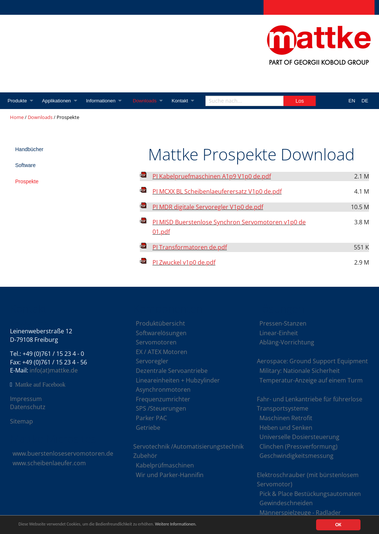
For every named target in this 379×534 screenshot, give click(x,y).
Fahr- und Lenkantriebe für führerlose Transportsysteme (309, 404)
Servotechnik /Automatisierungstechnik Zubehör (188, 451)
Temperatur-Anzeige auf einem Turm (311, 380)
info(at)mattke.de (54, 370)
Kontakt (184, 100)
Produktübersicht (160, 323)
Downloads (148, 100)
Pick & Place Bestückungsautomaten (310, 494)
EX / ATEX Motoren (161, 352)
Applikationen (57, 100)
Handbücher (29, 149)
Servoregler (152, 361)
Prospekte (26, 181)
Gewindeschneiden (286, 503)
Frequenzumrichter (163, 399)
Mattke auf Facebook (40, 385)
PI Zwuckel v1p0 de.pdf (183, 262)
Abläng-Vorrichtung (286, 342)
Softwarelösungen (161, 333)
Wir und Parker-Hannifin (170, 475)
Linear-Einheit (278, 333)
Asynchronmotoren (163, 389)
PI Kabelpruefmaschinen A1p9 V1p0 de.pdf (211, 176)
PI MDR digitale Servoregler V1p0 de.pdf (207, 207)
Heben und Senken (285, 428)
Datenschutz (28, 407)
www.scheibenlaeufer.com (49, 463)
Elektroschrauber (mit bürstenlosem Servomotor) (308, 480)
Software (25, 165)
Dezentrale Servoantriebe (172, 371)
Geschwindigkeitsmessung (296, 456)
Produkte (17, 100)
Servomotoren (156, 342)
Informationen (103, 100)
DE (365, 100)
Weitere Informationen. (201, 525)
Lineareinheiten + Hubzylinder (178, 380)
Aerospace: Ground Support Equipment (312, 361)
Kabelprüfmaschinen (165, 465)
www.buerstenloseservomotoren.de (63, 453)
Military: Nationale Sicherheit (299, 371)
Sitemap (21, 421)
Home (17, 117)
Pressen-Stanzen (282, 323)
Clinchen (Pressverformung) (298, 446)
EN (352, 100)
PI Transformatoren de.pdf (189, 247)
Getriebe (148, 428)
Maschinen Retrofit (285, 418)
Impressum (26, 399)
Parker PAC (151, 418)
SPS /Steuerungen (161, 408)
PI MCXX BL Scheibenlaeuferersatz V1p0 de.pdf (217, 191)
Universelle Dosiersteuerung (299, 437)
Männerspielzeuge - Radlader (300, 513)
